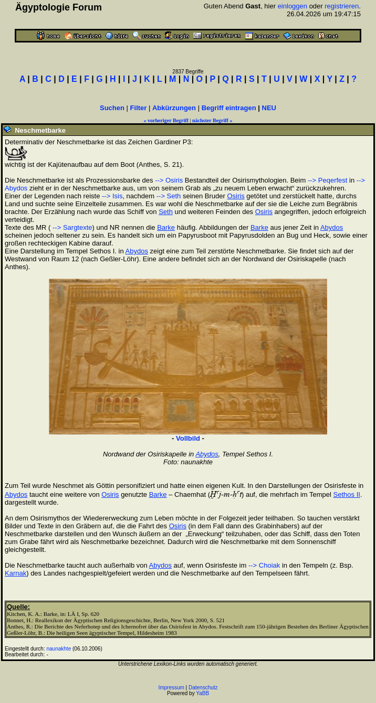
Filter (138, 108)
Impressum (171, 687)
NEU (269, 108)
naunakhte (59, 649)
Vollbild (188, 438)
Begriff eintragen (229, 108)
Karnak (15, 573)
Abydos (331, 227)
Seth (166, 212)
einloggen (292, 6)
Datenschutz (203, 687)
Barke (166, 227)
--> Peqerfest (328, 180)
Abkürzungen (174, 108)
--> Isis (112, 196)
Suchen (112, 108)
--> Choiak (264, 565)
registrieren (342, 6)
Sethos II (346, 494)
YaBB (202, 693)
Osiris (236, 196)
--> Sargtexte (71, 227)
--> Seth (168, 196)
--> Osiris (169, 180)
